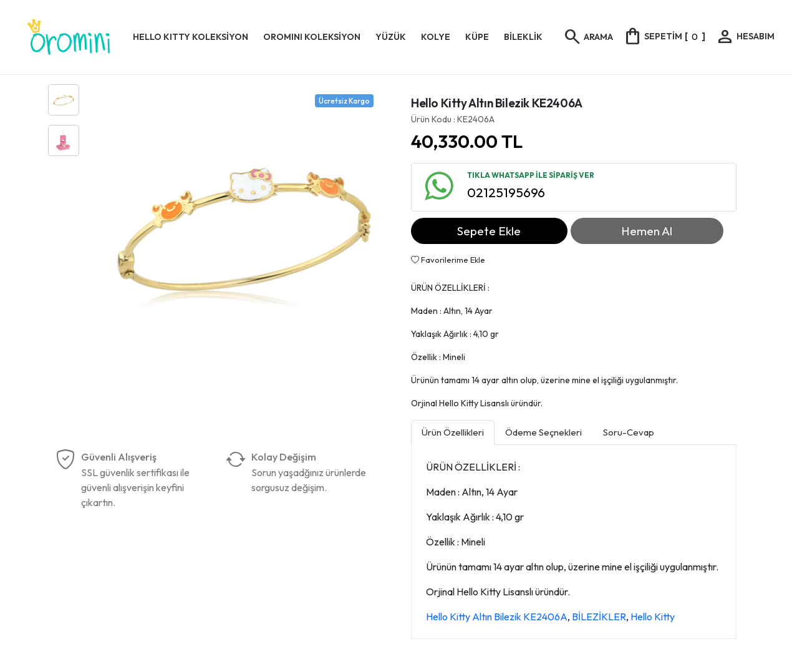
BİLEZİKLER (599, 616)
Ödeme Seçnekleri (543, 432)
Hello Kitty (652, 616)
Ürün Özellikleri (453, 432)
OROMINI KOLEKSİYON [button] (311, 36)
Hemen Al (646, 230)
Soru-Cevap (628, 432)
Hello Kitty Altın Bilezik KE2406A (496, 616)
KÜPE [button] (477, 36)
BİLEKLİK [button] (523, 36)
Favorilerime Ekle (448, 260)
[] (664, 36)
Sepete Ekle (489, 230)
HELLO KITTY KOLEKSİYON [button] (190, 36)
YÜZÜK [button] (390, 36)
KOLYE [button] (435, 36)
